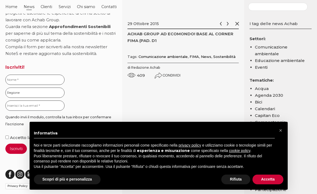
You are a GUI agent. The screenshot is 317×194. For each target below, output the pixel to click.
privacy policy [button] (190, 145)
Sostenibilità (224, 56)
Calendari (265, 108)
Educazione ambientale (280, 60)
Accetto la (18, 137)
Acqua (262, 88)
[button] (280, 130)
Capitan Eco (267, 115)
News (29, 6)
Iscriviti (16, 148)
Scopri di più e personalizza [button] (67, 179)
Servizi (65, 6)
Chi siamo (86, 6)
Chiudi (238, 24)
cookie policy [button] (239, 150)
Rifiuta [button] (236, 179)
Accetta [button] (268, 179)
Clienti (46, 6)
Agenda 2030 (269, 95)
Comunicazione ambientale (163, 56)
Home (11, 6)
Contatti (109, 6)
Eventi (261, 67)
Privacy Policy (18, 186)
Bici (258, 102)
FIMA (194, 56)
